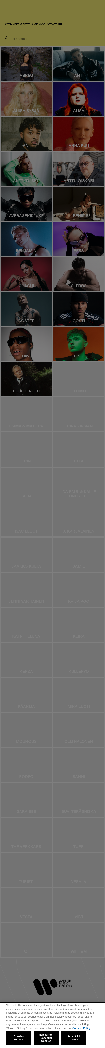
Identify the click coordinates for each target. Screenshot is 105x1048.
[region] (52, 1025)
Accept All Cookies (73, 1038)
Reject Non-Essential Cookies (46, 1037)
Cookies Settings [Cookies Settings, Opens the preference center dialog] (19, 1038)
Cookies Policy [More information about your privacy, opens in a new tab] (81, 1028)
